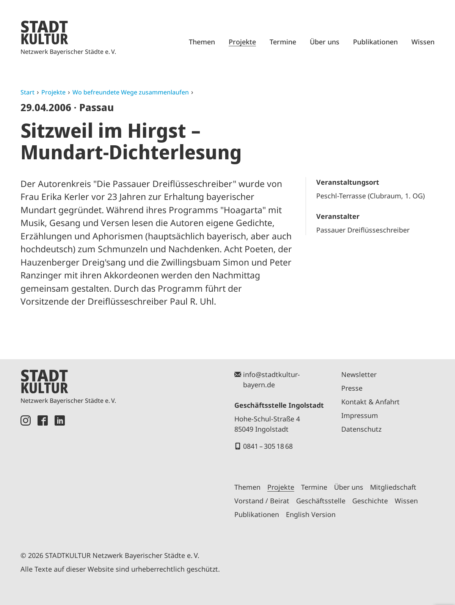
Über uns (324, 41)
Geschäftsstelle (320, 500)
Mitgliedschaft (393, 487)
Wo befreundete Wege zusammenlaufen (130, 92)
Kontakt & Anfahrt (370, 401)
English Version (311, 514)
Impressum (359, 415)
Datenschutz (361, 429)
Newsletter (359, 374)
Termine (283, 41)
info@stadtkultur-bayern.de (271, 379)
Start (27, 92)
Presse (351, 388)
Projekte (242, 41)
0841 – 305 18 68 (268, 446)
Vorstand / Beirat (261, 500)
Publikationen (375, 41)
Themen (202, 41)
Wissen (423, 41)
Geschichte (370, 500)
